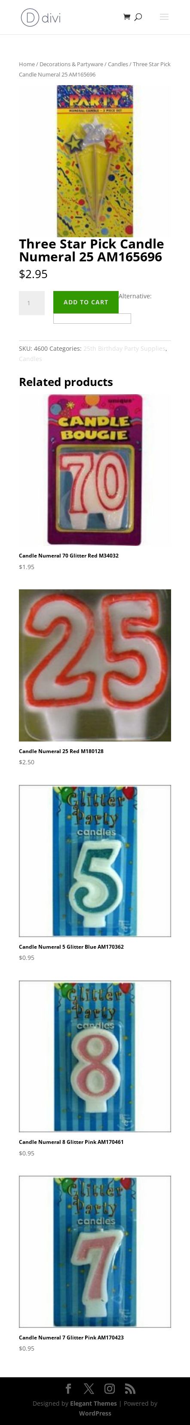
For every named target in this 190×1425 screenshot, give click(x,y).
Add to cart (86, 302)
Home (27, 64)
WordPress (95, 1413)
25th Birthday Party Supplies (124, 348)
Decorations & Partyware (71, 64)
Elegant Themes (93, 1403)
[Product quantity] (32, 303)
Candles (118, 64)
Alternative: (135, 296)
